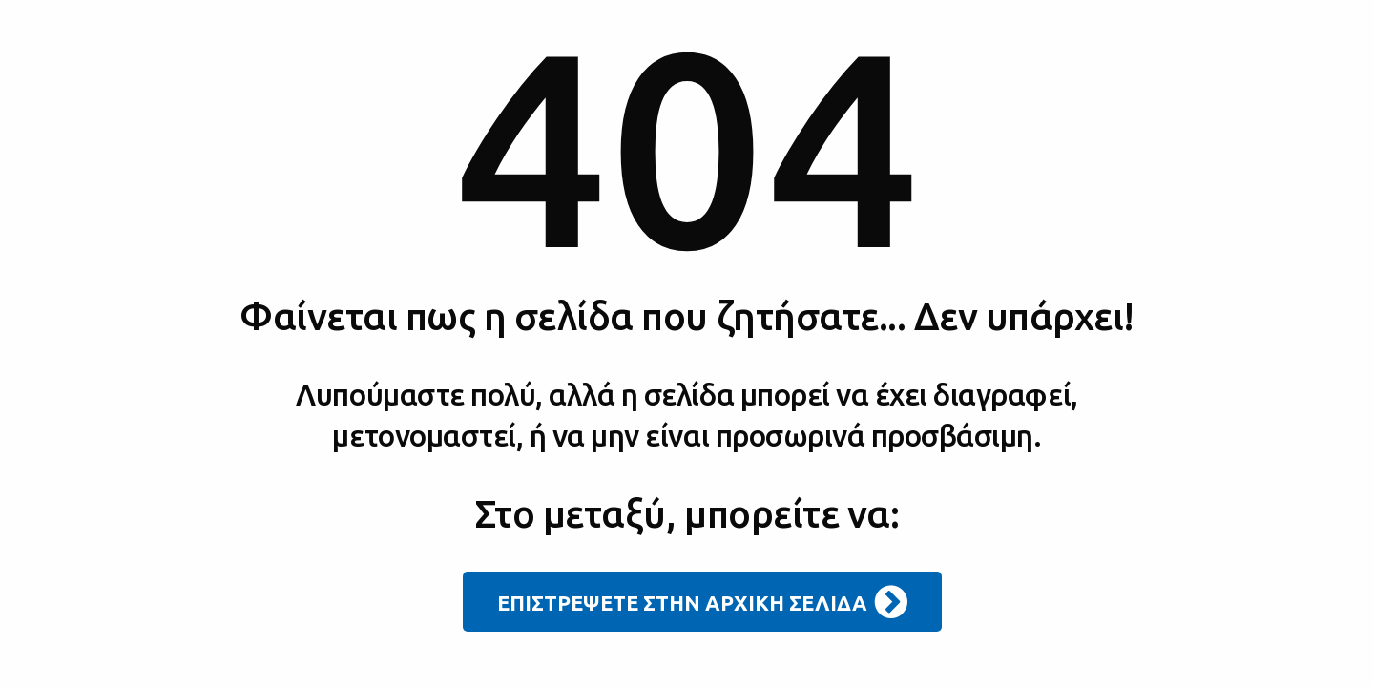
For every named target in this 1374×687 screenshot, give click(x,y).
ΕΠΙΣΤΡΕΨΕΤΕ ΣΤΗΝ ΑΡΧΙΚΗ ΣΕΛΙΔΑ (702, 602)
